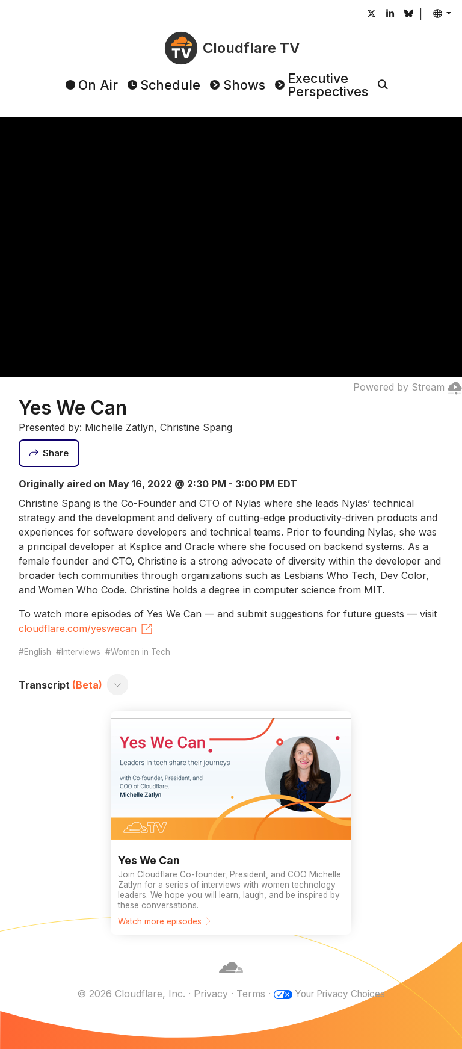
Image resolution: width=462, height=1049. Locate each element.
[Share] (49, 453)
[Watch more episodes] (231, 823)
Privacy (206, 994)
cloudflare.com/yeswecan (86, 629)
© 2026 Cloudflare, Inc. (127, 994)
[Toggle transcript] (117, 685)
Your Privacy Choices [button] (340, 994)
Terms (246, 994)
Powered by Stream (407, 387)
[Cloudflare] (231, 979)
